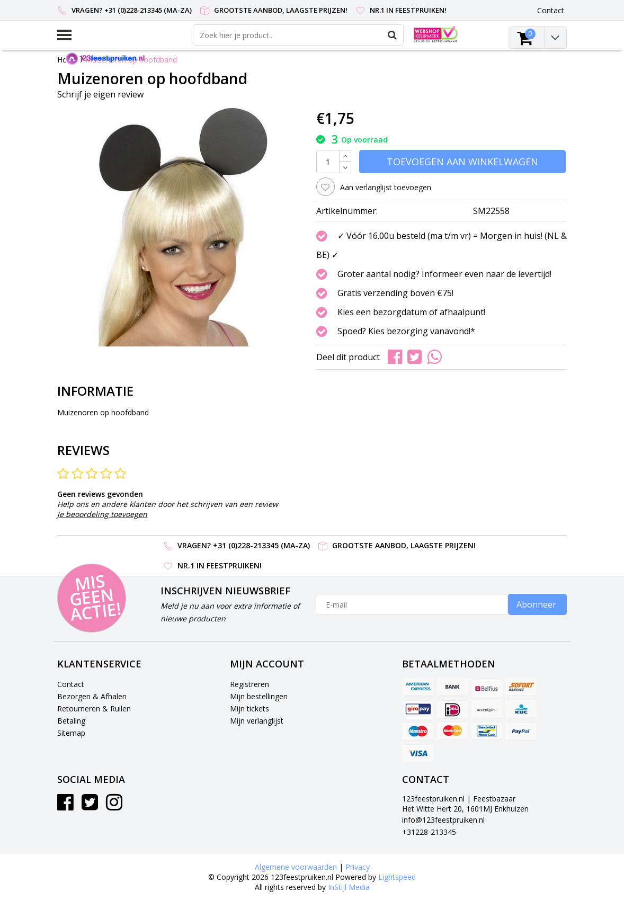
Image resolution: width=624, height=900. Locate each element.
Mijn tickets (249, 708)
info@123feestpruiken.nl (443, 820)
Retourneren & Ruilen (94, 708)
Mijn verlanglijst (256, 721)
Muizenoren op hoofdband (131, 60)
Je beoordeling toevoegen (102, 514)
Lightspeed (397, 877)
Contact (70, 684)
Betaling (71, 721)
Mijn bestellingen (259, 696)
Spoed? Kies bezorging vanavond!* (406, 331)
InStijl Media (349, 887)
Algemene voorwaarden (296, 867)
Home (67, 60)
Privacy (357, 867)
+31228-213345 (429, 832)
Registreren (249, 684)
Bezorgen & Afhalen (92, 696)
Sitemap (71, 733)
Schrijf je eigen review (100, 94)
